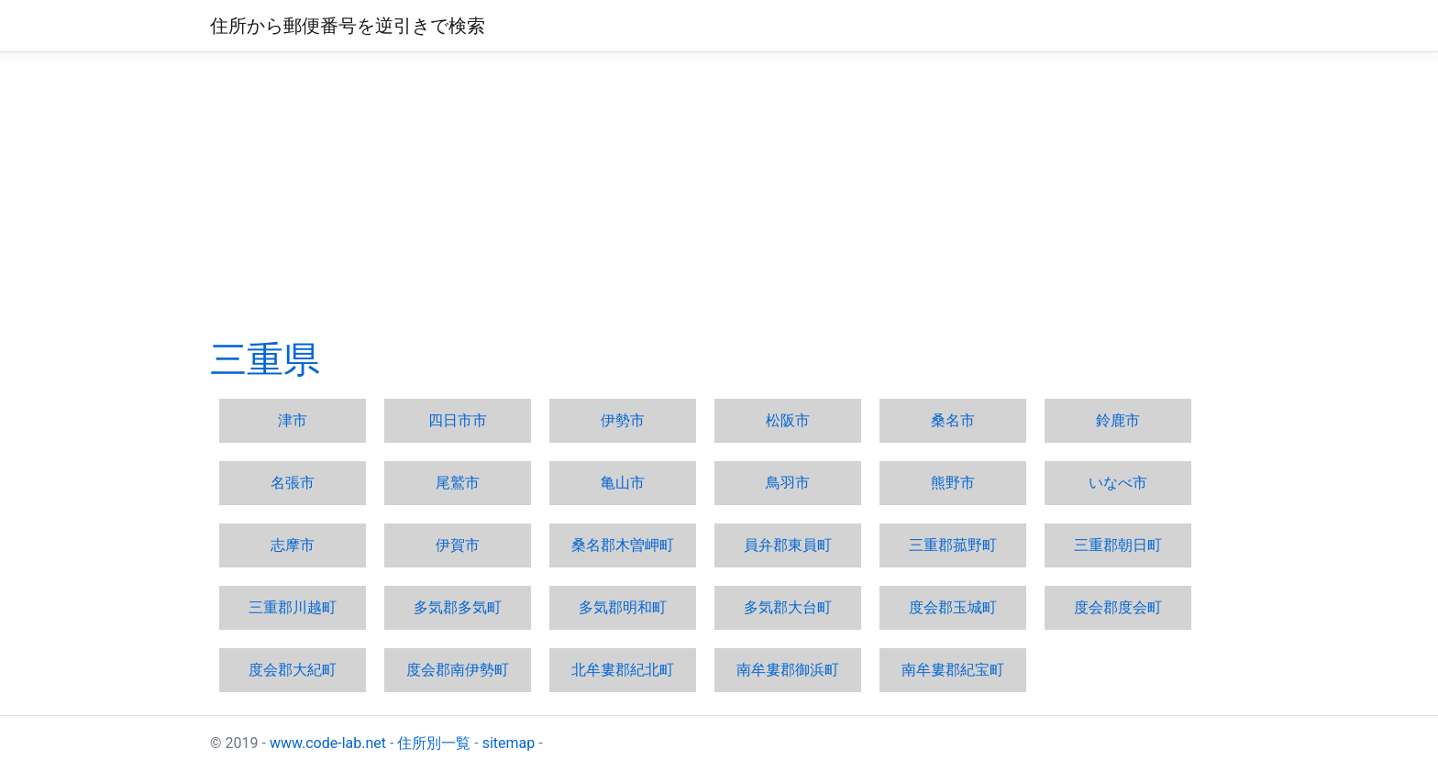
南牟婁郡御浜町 (787, 669)
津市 (292, 420)
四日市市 (457, 420)
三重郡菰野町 (953, 545)
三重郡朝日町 (1118, 545)
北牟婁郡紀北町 (622, 669)
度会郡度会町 (1118, 607)
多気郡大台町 (788, 607)
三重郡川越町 (293, 607)
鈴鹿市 (1118, 420)
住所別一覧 (433, 743)
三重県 (265, 359)
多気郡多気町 (458, 607)
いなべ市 (1118, 482)
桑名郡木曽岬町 (622, 545)
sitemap (509, 743)
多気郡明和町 (623, 607)
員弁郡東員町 (788, 545)
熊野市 (953, 482)
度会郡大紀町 (293, 669)
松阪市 (788, 420)
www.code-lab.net (328, 743)
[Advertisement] (719, 195)
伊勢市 (623, 420)
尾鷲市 (458, 482)
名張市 (293, 482)
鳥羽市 (788, 482)
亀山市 (623, 482)
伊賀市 (458, 545)
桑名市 (953, 420)
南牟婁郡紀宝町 (953, 669)
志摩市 (293, 545)
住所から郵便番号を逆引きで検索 (347, 26)
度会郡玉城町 (953, 607)
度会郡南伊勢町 (457, 669)
